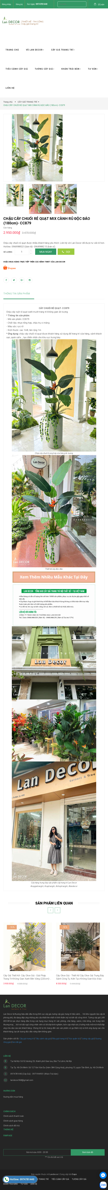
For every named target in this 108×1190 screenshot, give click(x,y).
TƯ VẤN (93, 69)
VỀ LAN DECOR (35, 50)
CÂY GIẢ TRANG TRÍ (63, 50)
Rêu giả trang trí (59, 1038)
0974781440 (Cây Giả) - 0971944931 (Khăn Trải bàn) (34, 1074)
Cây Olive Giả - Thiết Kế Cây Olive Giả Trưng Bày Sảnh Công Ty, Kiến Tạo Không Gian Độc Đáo (80, 977)
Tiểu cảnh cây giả (43, 1038)
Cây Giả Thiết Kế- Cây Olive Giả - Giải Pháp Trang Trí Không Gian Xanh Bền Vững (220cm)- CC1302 (26, 977)
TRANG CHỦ (12, 50)
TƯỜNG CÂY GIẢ (44, 69)
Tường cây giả (87, 1038)
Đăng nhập (6, 4)
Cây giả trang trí (27, 1038)
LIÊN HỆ (10, 88)
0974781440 (41, 4)
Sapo (74, 1174)
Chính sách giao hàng (13, 1121)
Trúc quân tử (74, 1038)
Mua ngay (46, 251)
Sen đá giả (17, 1042)
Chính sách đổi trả (11, 1125)
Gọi (66, 251)
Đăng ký (19, 4)
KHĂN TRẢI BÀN (71, 69)
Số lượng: (8, 252)
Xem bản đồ (87, 1152)
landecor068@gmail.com (21, 1080)
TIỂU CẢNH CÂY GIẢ (17, 69)
